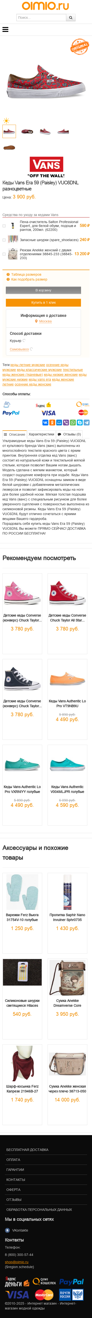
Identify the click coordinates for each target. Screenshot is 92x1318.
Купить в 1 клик (43, 302)
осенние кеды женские (33, 384)
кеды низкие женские (61, 375)
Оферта (13, 1190)
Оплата (13, 1160)
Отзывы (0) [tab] (69, 434)
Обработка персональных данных (39, 1210)
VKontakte (20, 1230)
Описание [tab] (14, 434)
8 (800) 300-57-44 (19, 1255)
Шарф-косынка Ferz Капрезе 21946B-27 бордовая (22, 1091)
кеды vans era (40, 379)
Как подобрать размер (26, 279)
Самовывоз (19, 349)
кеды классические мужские (39, 370)
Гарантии (15, 1170)
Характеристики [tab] (41, 434)
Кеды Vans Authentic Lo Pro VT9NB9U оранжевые (67, 706)
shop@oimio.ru (16, 1262)
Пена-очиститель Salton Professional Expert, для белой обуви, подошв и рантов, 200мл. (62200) (49, 226)
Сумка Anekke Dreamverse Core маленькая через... (67, 1005)
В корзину (43, 290)
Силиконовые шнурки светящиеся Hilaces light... (22, 1005)
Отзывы (13, 1200)
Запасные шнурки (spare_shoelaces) (49, 240)
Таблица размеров (23, 274)
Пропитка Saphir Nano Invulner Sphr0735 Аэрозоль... (67, 920)
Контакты (15, 1180)
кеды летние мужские (28, 365)
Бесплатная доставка (27, 1150)
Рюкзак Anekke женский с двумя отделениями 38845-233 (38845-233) (46, 254)
